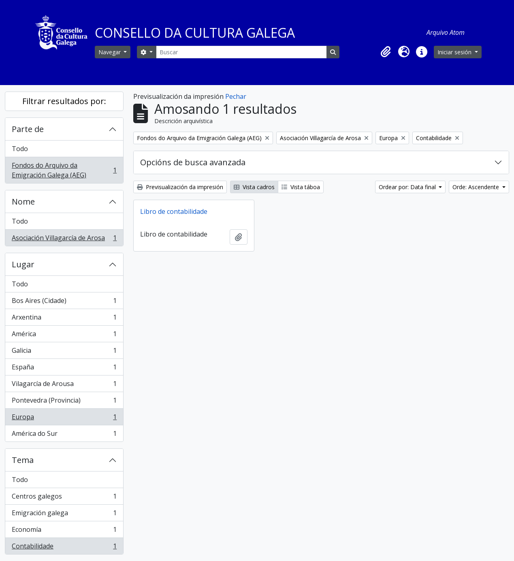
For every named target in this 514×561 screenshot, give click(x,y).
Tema (23, 459)
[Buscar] (241, 52)
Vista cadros (254, 187)
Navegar (110, 52)
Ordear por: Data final (408, 187)
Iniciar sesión (455, 52)
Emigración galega (64, 514)
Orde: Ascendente (476, 187)
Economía (64, 531)
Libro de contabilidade (173, 211)
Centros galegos (64, 498)
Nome (23, 201)
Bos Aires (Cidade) (64, 302)
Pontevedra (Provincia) (64, 402)
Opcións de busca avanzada (192, 162)
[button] (386, 52)
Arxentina (64, 319)
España (64, 368)
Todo (20, 148)
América (64, 335)
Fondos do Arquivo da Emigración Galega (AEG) (64, 170)
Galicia (64, 352)
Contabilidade (64, 547)
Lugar (23, 264)
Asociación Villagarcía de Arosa (64, 239)
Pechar (235, 96)
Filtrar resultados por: (64, 101)
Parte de (28, 129)
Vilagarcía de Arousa (64, 385)
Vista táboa (301, 187)
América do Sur (64, 435)
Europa (64, 418)
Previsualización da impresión (180, 187)
